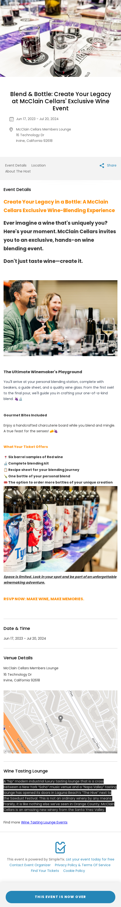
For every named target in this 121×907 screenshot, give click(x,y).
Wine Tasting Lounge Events (44, 822)
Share (108, 165)
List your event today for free (90, 859)
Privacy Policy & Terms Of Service (83, 865)
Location (38, 165)
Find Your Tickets (45, 870)
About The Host (18, 171)
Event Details (16, 165)
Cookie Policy (74, 870)
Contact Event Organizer (30, 865)
